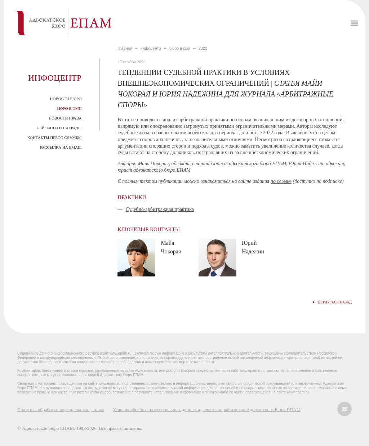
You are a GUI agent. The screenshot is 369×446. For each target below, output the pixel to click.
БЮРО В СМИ (179, 48)
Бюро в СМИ (69, 108)
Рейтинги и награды (59, 128)
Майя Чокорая (171, 247)
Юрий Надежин (253, 247)
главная (124, 48)
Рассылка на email (60, 147)
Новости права (65, 118)
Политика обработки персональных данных (60, 409)
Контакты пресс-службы (54, 137)
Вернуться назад (335, 302)
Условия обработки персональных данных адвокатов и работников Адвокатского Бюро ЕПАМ (207, 409)
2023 (203, 48)
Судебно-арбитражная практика (160, 209)
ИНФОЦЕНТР (151, 48)
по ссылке (281, 181)
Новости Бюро (66, 98)
